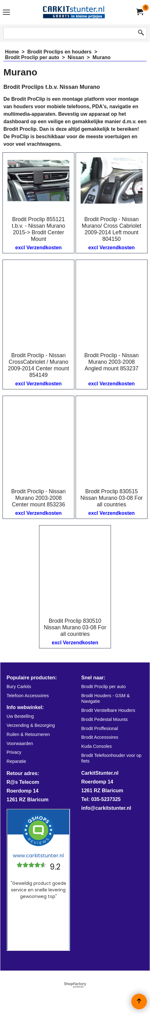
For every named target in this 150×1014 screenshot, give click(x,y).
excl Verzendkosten (38, 247)
